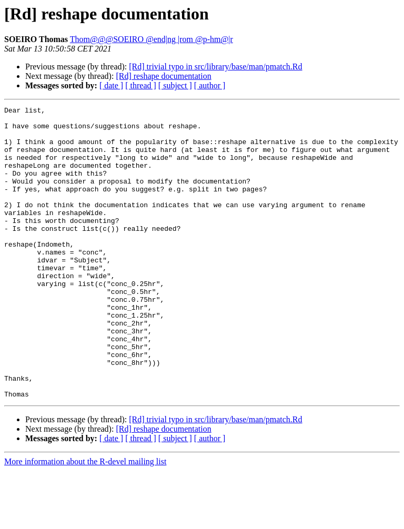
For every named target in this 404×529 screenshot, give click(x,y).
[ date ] (111, 85)
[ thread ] (140, 85)
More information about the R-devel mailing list (85, 519)
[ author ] (210, 85)
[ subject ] (175, 85)
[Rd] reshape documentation (163, 76)
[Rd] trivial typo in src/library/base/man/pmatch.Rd (215, 66)
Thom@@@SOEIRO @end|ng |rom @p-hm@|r (151, 39)
